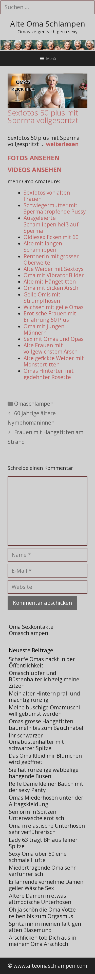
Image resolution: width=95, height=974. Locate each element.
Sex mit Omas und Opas (54, 338)
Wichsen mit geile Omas (54, 307)
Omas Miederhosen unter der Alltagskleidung (46, 800)
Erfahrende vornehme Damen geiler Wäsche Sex (46, 885)
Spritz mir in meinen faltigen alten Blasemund (45, 927)
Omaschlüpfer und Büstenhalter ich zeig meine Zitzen (44, 679)
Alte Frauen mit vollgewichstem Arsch (51, 348)
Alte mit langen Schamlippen (43, 246)
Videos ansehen (35, 169)
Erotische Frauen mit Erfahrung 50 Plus (50, 316)
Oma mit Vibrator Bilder (54, 275)
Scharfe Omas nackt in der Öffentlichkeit (42, 662)
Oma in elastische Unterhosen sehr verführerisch (47, 829)
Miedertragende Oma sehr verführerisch (42, 870)
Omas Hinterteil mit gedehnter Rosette (49, 374)
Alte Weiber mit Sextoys (54, 268)
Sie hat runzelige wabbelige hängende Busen (44, 773)
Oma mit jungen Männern (44, 329)
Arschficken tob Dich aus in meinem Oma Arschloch (42, 940)
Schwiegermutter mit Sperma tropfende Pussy (55, 208)
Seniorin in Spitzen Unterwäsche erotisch (36, 815)
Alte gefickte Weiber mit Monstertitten (54, 361)
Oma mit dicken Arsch (51, 287)
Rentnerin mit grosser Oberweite (51, 259)
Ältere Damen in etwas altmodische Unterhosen (40, 899)
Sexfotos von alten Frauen (47, 195)
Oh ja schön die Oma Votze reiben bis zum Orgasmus (42, 912)
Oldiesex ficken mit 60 (51, 237)
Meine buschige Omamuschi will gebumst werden (44, 710)
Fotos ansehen (34, 157)
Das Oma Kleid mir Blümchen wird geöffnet (45, 759)
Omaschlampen (33, 403)
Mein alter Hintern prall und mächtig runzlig (44, 696)
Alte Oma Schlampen (47, 23)
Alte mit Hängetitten (50, 281)
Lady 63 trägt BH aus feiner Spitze (43, 843)
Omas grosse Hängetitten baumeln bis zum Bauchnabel (46, 724)
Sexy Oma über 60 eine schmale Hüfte (38, 857)
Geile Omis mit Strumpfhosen (42, 297)
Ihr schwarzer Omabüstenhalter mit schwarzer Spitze (36, 742)
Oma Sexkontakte (31, 626)
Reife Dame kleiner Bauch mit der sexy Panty (46, 787)
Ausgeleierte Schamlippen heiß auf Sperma (51, 224)
